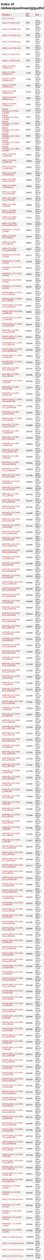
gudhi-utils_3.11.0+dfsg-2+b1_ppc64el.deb (11, 620)
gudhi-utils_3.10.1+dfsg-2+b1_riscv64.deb (11, 664)
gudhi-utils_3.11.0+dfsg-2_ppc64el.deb (11, 639)
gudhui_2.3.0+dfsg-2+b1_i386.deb (9, 236)
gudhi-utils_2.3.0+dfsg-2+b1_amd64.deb (10, 369)
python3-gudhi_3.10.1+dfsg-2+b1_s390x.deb (12, 928)
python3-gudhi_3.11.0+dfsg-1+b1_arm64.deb (12, 1054)
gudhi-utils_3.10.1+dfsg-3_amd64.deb (11, 746)
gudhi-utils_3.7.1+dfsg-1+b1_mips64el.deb (10, 450)
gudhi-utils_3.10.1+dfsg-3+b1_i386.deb (11, 796)
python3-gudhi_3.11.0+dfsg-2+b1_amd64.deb (12, 1111)
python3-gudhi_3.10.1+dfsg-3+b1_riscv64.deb (12, 859)
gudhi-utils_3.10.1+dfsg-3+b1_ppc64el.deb (11, 595)
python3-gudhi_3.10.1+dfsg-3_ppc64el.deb (12, 954)
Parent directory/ (8, 18)
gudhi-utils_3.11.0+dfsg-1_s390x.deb (11, 790)
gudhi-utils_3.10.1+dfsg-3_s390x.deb (11, 784)
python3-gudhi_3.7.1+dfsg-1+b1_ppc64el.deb (12, 406)
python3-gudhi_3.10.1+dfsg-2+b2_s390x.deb (12, 935)
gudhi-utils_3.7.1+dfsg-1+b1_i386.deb (10, 494)
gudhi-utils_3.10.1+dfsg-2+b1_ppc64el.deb (11, 589)
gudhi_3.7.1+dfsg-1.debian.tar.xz (9, 79)
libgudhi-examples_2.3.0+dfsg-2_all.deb (10, 111)
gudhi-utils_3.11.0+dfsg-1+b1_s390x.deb (11, 727)
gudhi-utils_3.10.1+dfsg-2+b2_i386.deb (11, 809)
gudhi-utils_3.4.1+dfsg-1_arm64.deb (10, 387)
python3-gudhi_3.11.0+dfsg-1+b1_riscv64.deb (12, 1092)
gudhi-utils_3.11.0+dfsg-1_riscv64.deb (11, 677)
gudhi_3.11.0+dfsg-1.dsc (11, 48)
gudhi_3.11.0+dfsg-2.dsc (11, 29)
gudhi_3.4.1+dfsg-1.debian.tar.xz (9, 73)
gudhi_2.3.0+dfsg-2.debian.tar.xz (9, 67)
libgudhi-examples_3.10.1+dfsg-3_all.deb (11, 136)
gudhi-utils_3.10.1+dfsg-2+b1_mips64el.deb (11, 532)
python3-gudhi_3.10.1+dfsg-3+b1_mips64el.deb (12, 583)
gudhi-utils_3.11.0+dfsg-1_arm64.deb (11, 526)
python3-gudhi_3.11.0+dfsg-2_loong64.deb (12, 1105)
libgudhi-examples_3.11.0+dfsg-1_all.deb (11, 148)
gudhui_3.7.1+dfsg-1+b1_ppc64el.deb (9, 249)
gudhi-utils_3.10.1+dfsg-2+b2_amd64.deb (11, 752)
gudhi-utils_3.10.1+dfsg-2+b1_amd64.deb (11, 740)
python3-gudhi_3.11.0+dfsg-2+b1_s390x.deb (12, 1168)
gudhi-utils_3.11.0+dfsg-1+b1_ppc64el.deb (11, 645)
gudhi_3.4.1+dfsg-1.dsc (11, 54)
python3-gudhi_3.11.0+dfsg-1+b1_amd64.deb (12, 1136)
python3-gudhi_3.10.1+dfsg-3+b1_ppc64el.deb (12, 847)
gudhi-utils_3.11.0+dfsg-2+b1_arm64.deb (11, 475)
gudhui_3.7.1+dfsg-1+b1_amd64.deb (9, 218)
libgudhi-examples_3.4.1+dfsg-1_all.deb (10, 117)
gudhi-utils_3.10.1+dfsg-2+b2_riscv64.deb (11, 671)
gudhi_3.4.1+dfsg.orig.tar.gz (12, 1256)
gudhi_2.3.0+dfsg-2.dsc (11, 23)
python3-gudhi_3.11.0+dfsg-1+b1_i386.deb (12, 1161)
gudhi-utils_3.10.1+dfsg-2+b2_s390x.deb (11, 777)
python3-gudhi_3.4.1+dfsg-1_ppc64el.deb (12, 362)
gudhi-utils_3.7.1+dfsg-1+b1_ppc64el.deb (10, 463)
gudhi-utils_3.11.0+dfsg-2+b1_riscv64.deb (11, 614)
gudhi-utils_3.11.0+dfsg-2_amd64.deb (11, 715)
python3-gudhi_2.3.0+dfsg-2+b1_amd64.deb (12, 306)
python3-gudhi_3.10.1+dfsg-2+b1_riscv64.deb (12, 979)
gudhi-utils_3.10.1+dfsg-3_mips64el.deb (11, 538)
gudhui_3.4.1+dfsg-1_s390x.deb (9, 161)
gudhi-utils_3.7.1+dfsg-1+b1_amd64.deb (10, 469)
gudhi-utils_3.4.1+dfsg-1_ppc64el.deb (10, 431)
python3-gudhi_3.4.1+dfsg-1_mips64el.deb (12, 325)
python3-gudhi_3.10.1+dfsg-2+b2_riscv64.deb (12, 985)
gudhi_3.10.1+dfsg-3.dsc (11, 41)
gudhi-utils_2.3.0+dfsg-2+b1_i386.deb (10, 375)
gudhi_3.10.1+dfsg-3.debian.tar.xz (9, 98)
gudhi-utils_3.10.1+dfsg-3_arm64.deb (11, 513)
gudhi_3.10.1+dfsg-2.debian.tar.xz (9, 92)
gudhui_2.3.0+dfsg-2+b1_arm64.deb (9, 180)
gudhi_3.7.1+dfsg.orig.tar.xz (12, 1237)
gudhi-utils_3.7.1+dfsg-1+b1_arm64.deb (10, 425)
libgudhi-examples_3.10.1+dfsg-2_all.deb (11, 129)
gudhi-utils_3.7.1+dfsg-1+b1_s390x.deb (10, 438)
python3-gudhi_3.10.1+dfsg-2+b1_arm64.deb (12, 910)
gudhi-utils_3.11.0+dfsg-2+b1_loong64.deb (11, 570)
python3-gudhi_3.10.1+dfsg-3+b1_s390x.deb (12, 853)
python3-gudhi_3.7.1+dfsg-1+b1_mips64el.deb (12, 350)
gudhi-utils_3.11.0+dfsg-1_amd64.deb (11, 771)
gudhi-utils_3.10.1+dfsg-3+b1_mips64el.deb (11, 551)
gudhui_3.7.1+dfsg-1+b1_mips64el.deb (9, 224)
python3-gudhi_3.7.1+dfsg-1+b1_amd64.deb (12, 400)
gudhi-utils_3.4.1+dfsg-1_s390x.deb (10, 394)
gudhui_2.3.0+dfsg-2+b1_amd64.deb (9, 211)
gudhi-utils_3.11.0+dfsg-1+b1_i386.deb (11, 834)
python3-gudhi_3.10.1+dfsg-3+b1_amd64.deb (12, 866)
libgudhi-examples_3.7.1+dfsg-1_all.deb (10, 123)
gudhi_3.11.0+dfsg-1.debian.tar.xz (9, 85)
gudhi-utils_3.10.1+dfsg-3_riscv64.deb (11, 658)
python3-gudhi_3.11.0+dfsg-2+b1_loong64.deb (12, 1098)
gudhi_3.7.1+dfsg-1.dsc (11, 60)
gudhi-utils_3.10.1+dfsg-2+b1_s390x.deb (11, 733)
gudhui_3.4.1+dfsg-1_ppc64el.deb (9, 186)
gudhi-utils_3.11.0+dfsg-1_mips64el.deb (11, 557)
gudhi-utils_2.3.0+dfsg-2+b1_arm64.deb (10, 331)
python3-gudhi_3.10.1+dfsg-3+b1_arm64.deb (12, 702)
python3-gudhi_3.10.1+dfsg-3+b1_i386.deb (12, 872)
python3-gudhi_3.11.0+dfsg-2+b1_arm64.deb (12, 1061)
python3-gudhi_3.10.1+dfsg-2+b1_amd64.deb (12, 1035)
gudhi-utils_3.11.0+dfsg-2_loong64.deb (11, 576)
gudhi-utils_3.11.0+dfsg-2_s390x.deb (11, 708)
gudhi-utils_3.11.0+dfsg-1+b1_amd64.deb (11, 721)
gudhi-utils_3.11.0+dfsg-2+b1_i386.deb (11, 822)
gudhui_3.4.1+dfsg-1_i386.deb (9, 205)
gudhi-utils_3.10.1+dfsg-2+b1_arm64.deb (11, 501)
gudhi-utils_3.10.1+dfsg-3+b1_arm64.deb (11, 520)
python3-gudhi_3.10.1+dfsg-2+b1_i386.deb (12, 998)
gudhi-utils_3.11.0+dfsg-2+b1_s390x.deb (11, 627)
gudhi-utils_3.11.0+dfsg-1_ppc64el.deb (11, 633)
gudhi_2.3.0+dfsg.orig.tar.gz (12, 1199)
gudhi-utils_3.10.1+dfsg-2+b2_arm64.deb (11, 507)
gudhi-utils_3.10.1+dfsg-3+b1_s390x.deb (11, 765)
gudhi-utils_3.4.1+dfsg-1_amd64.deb (10, 444)
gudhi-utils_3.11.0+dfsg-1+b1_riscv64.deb (11, 696)
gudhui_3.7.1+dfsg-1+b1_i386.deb (9, 243)
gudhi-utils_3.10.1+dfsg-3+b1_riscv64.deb (11, 652)
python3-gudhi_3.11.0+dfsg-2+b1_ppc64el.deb (12, 1124)
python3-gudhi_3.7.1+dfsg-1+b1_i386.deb (12, 419)
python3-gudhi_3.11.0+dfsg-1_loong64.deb (12, 1073)
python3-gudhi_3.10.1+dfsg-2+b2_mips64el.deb (12, 891)
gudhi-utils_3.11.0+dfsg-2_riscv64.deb (11, 683)
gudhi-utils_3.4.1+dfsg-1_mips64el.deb (10, 413)
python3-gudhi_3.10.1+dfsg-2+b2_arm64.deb (12, 922)
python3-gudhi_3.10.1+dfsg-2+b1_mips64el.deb (12, 878)
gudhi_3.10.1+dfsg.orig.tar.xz (13, 1243)
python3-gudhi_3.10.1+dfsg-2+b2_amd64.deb (12, 1010)
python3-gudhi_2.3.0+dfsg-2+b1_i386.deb (12, 299)
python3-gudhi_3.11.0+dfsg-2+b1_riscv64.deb (12, 1079)
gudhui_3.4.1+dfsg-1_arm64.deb (9, 155)
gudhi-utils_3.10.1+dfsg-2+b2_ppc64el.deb (11, 608)
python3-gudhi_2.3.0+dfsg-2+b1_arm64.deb (12, 293)
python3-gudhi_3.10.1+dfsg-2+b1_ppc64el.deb (12, 947)
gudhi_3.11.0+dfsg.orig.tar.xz (13, 1249)
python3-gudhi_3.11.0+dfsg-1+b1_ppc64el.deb (12, 1142)
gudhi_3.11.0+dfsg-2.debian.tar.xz (9, 104)
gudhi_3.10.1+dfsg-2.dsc (11, 35)
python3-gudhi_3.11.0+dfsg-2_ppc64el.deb (12, 1130)
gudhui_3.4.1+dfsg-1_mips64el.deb (9, 173)
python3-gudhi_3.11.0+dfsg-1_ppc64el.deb (12, 966)
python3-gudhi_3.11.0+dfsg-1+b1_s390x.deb (12, 1180)
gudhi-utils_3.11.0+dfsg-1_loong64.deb (11, 564)
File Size (27, 15)
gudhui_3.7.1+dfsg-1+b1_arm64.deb (9, 192)
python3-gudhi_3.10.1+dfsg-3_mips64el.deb (12, 884)
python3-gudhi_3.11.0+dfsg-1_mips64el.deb (12, 897)
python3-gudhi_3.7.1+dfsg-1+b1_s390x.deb (12, 343)
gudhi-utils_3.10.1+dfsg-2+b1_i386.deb (11, 815)
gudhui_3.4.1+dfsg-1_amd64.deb (9, 167)
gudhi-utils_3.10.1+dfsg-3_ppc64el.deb (11, 601)
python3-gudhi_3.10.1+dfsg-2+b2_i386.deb (12, 1023)
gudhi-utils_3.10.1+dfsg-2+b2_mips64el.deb (11, 545)
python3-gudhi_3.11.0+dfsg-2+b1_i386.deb (12, 1149)
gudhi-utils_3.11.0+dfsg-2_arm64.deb (11, 482)
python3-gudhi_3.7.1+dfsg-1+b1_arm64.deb (12, 337)
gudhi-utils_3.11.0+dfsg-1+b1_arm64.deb (11, 488)
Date (37, 15)
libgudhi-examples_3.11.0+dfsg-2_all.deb (11, 142)
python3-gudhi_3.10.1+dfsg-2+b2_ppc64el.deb (12, 960)
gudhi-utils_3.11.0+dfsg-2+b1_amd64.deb (11, 689)
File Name (6, 15)
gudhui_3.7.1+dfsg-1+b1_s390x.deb (9, 199)
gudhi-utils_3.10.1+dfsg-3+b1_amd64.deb (11, 759)
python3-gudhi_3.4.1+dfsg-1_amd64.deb (12, 356)
